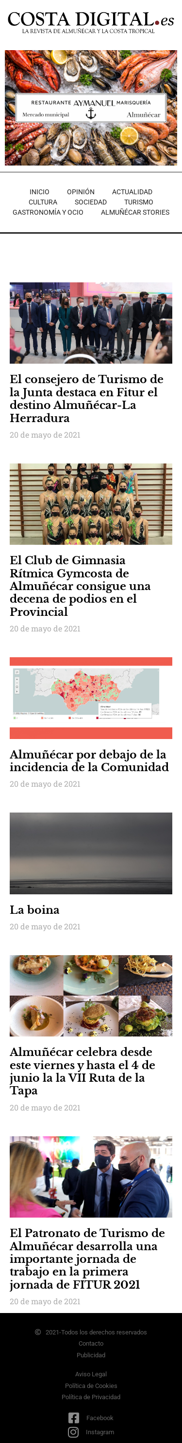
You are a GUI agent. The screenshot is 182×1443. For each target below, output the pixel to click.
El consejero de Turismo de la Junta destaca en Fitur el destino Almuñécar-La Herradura (87, 399)
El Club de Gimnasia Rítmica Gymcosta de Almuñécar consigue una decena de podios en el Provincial (80, 586)
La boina (35, 910)
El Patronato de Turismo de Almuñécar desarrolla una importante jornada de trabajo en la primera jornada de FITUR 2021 (87, 1259)
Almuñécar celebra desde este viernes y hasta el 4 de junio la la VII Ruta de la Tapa (82, 1071)
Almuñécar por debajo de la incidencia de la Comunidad (89, 761)
